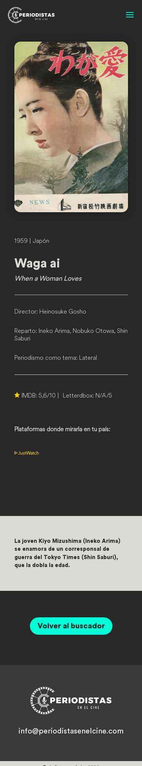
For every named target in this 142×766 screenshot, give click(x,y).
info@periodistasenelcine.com (71, 731)
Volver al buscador (71, 626)
